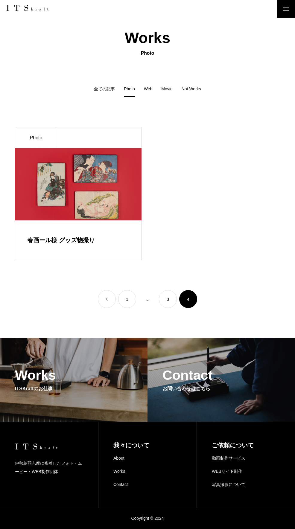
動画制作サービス (228, 458)
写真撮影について (228, 484)
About (118, 458)
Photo (36, 137)
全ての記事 (104, 89)
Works (119, 471)
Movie (166, 89)
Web (148, 89)
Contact (120, 484)
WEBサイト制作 (227, 471)
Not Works (191, 89)
